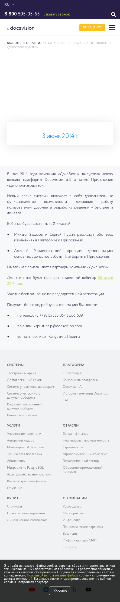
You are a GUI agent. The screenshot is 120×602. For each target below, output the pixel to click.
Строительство (73, 447)
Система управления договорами (31, 387)
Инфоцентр (71, 520)
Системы (15, 365)
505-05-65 (22, 14)
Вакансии (70, 533)
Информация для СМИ (80, 540)
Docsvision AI (73, 387)
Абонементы (16, 461)
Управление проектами (24, 434)
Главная (13, 43)
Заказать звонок (56, 14)
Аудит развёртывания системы (29, 474)
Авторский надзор (20, 440)
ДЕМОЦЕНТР (92, 27)
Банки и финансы (75, 434)
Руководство (72, 506)
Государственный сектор (81, 461)
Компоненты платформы (80, 380)
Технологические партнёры (83, 527)
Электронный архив (21, 373)
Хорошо (60, 591)
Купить (13, 498)
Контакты (69, 547)
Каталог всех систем (22, 415)
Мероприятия (31, 43)
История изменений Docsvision (86, 393)
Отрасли (71, 425)
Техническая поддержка (24, 454)
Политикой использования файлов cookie (58, 575)
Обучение (14, 488)
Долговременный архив (24, 380)
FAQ (66, 400)
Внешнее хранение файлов (26, 481)
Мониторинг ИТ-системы (25, 447)
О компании (75, 498)
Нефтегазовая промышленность (86, 440)
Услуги (13, 425)
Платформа (74, 365)
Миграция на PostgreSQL (25, 467)
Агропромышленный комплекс (85, 454)
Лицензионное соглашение (27, 520)
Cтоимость (14, 506)
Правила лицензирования (26, 513)
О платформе (72, 373)
